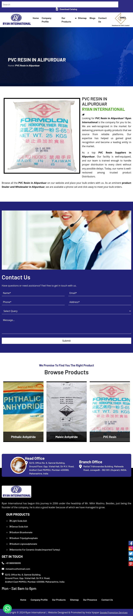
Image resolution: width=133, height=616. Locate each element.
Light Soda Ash (18, 520)
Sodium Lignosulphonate (23, 543)
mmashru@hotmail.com (16, 568)
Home (36, 18)
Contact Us (107, 599)
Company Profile (39, 599)
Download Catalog (66, 9)
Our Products (59, 599)
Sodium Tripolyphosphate (23, 538)
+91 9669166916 (11, 563)
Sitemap (82, 18)
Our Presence (90, 599)
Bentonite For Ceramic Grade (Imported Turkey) (34, 549)
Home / (11, 65)
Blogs (92, 18)
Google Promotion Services (114, 612)
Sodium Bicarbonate (20, 532)
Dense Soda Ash (18, 526)
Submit (66, 340)
